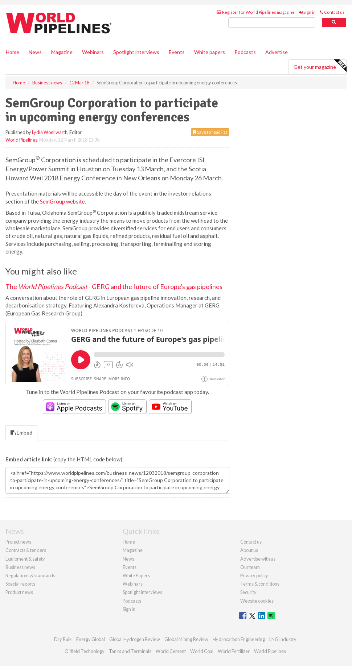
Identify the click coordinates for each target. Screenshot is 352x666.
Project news (18, 542)
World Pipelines (21, 140)
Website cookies (257, 601)
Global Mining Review (186, 639)
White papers (209, 52)
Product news (19, 592)
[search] (271, 22)
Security (248, 592)
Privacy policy (254, 575)
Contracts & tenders (25, 550)
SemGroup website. (63, 201)
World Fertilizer (234, 651)
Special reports (20, 584)
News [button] (35, 52)
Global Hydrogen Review (134, 639)
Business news (20, 567)
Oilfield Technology (85, 651)
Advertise (276, 52)
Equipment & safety (25, 559)
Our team (250, 567)
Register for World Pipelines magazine (256, 12)
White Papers (136, 575)
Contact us (332, 12)
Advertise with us (257, 559)
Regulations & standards (30, 575)
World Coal (201, 651)
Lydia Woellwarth (49, 132)
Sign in (307, 12)
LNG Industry (282, 639)
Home (12, 52)
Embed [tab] (21, 433)
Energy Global (90, 639)
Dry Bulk (63, 639)
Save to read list (210, 132)
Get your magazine (320, 66)
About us (249, 550)
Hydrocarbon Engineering (239, 639)
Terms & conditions (259, 584)
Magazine (62, 52)
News (128, 559)
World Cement (171, 651)
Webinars (93, 52)
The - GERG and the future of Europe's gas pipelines (113, 286)
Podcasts (245, 52)
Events (177, 52)
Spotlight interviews (136, 52)
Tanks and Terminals (130, 651)
